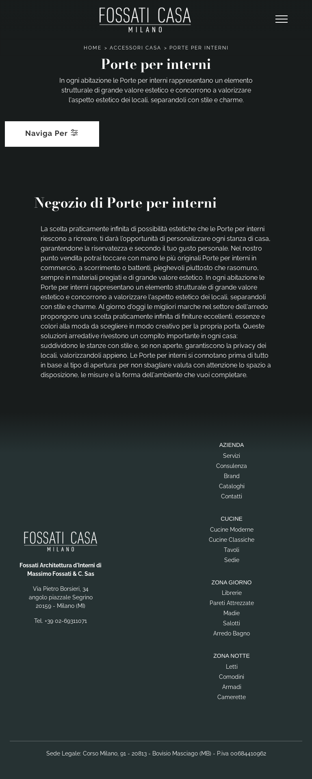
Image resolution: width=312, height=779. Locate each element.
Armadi (231, 687)
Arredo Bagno (231, 633)
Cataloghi (232, 486)
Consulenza (231, 466)
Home (93, 48)
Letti (232, 666)
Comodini (231, 677)
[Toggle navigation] (281, 19)
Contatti (231, 496)
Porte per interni (199, 48)
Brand (232, 476)
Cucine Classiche (231, 540)
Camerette (231, 697)
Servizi (231, 456)
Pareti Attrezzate (232, 603)
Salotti (231, 623)
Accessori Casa (135, 48)
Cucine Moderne (232, 529)
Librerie (232, 593)
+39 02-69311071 (66, 621)
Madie (231, 613)
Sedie (231, 560)
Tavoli (231, 550)
